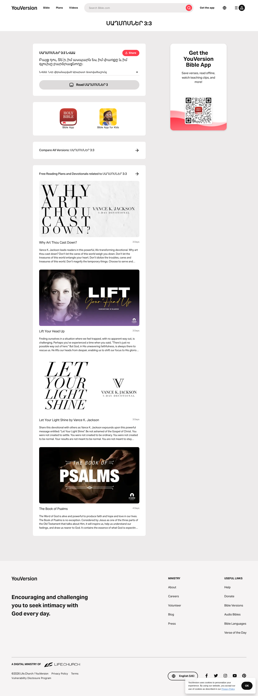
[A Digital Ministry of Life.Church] (129, 662)
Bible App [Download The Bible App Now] (68, 118)
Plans (59, 7)
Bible (46, 7)
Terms (74, 673)
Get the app (207, 7)
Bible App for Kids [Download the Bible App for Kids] (108, 118)
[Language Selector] (224, 8)
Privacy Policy (59, 673)
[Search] (134, 8)
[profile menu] (239, 8)
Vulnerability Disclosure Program (31, 678)
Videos (73, 7)
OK (247, 685)
